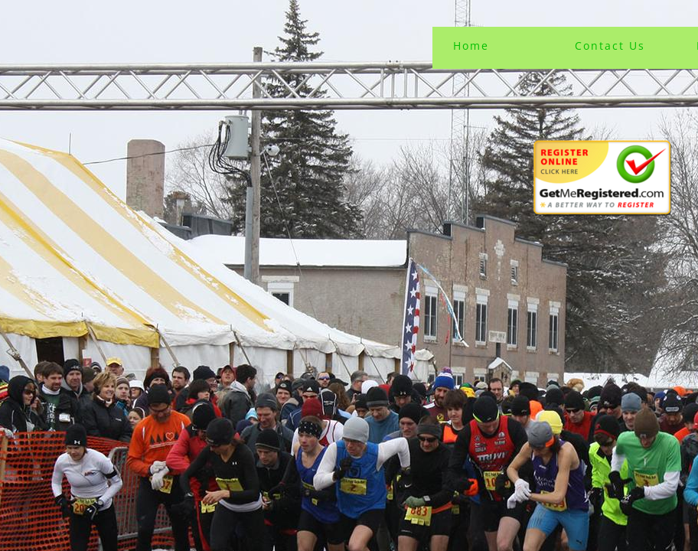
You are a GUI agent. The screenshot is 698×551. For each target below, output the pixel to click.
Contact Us (610, 45)
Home (471, 45)
